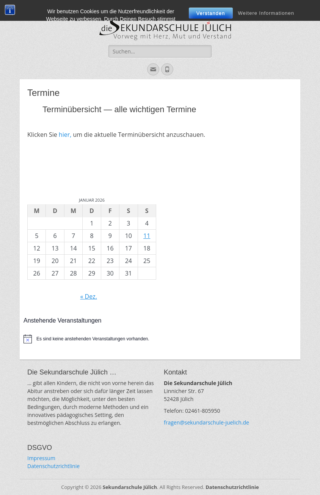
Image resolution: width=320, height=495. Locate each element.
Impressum (41, 458)
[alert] (160, 338)
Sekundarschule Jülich (130, 487)
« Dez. (88, 296)
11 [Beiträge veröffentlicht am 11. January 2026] (146, 236)
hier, (65, 134)
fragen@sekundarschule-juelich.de (206, 422)
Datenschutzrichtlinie (53, 466)
